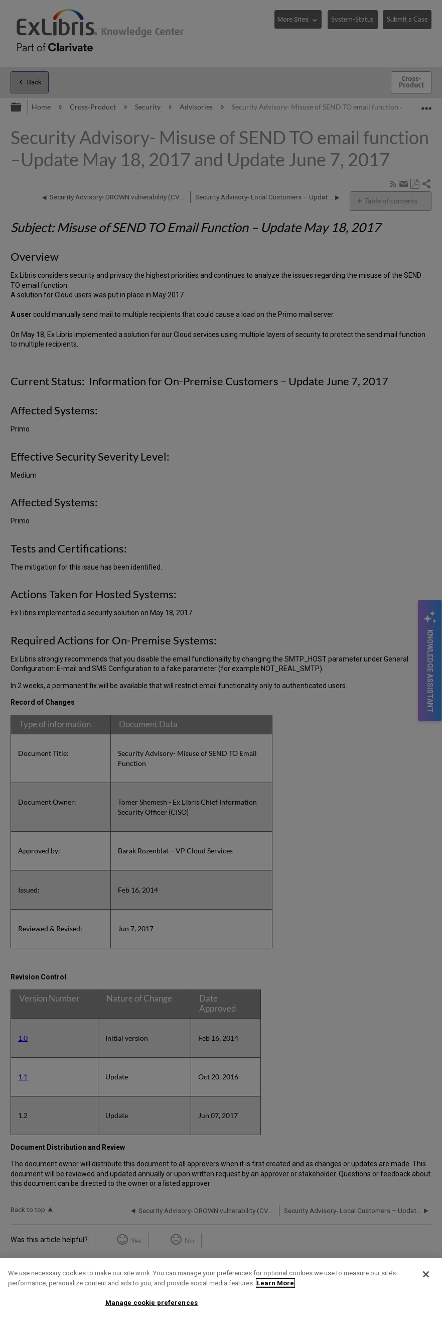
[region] (221, 1289)
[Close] (426, 1274)
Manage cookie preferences (151, 1302)
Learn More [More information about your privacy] (275, 1283)
